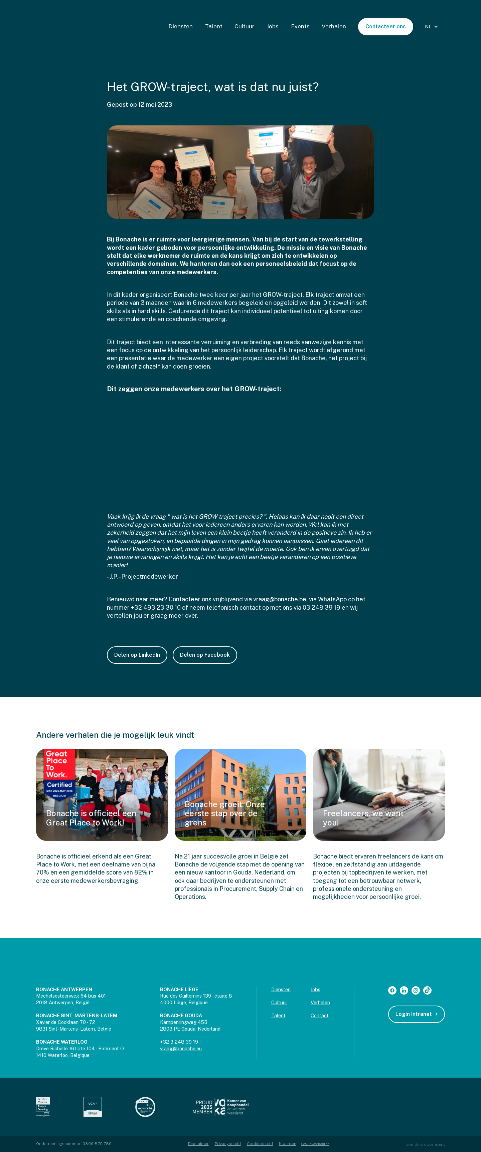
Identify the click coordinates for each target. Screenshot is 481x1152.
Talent (213, 26)
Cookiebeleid (260, 1143)
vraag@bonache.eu (181, 1048)
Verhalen (334, 26)
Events (300, 26)
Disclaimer (198, 1143)
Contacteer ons (385, 26)
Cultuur (244, 26)
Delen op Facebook (205, 655)
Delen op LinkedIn (137, 655)
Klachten (287, 1143)
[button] (432, 27)
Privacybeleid (228, 1143)
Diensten (180, 26)
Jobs (273, 26)
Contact (320, 1015)
